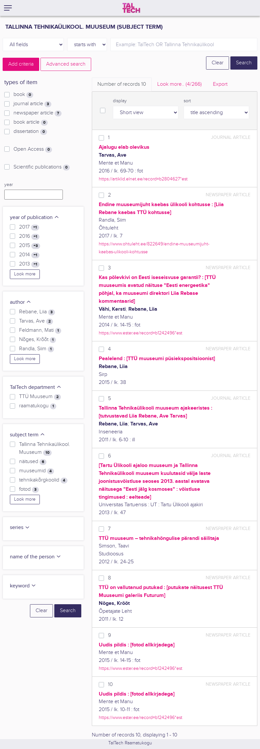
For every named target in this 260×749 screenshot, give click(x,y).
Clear (217, 63)
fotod (29, 489)
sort (187, 101)
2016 (29, 236)
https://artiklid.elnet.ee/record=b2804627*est (143, 179)
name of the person (35, 557)
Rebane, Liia (37, 312)
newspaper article (37, 113)
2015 (29, 245)
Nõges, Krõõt (37, 339)
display (120, 101)
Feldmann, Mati (40, 330)
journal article (32, 104)
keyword (23, 586)
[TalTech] (131, 8)
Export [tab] (220, 84)
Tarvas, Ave (36, 321)
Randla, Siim (36, 349)
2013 (29, 264)
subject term (27, 435)
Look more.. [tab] (179, 84)
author (20, 302)
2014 (29, 255)
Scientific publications (41, 167)
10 (110, 684)
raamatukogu (37, 406)
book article (30, 122)
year (8, 184)
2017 (29, 227)
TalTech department (36, 387)
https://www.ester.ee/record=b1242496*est (140, 333)
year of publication (34, 217)
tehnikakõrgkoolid (43, 480)
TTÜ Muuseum (40, 396)
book (23, 94)
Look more (25, 274)
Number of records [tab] (121, 84)
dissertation (30, 131)
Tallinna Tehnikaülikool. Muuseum (44, 448)
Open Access (32, 149)
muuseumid (36, 471)
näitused (32, 461)
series (20, 527)
